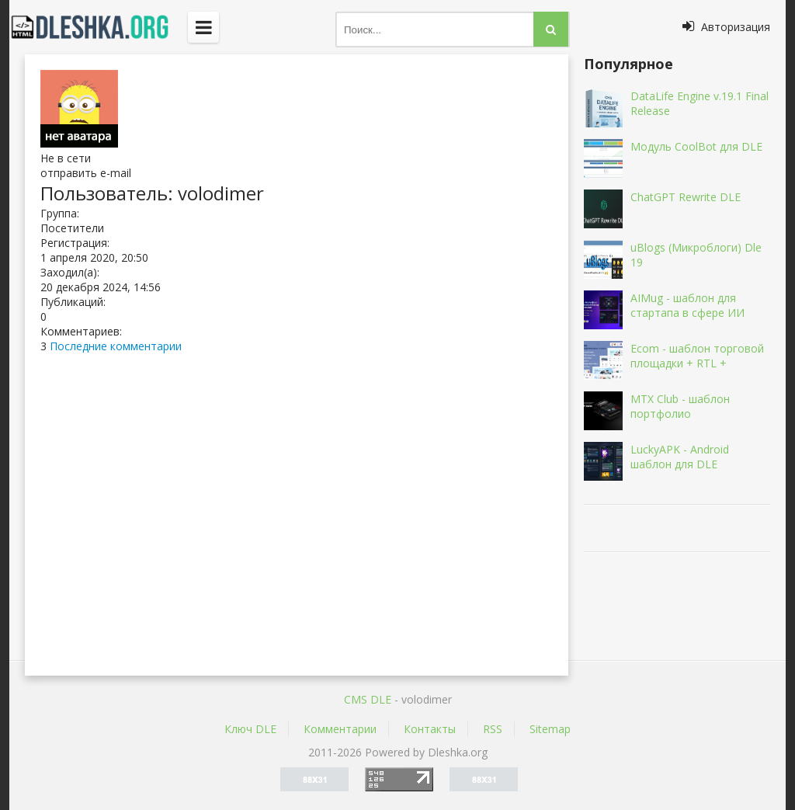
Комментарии (340, 728)
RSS (492, 728)
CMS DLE (367, 699)
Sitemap (550, 728)
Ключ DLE (250, 728)
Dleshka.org (98, 27)
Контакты (430, 728)
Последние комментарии (116, 346)
